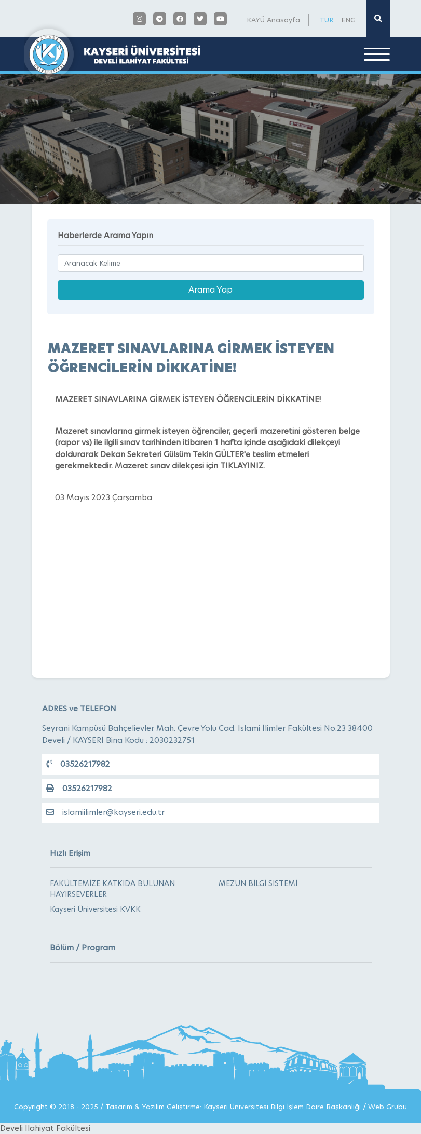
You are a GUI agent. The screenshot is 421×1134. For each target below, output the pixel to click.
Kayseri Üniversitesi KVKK (95, 909)
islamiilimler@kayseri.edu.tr (105, 812)
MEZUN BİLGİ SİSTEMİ (258, 883)
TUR (327, 19)
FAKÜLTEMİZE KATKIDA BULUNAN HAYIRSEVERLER (112, 889)
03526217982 (78, 763)
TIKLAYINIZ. (242, 465)
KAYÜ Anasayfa (273, 19)
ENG (348, 19)
